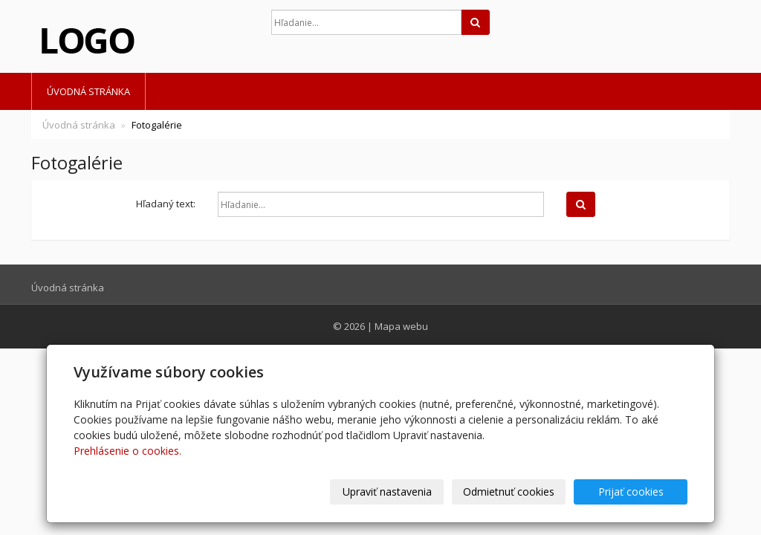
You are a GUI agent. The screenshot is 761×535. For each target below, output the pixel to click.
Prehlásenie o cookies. (127, 451)
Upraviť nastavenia (387, 491)
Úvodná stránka (88, 91)
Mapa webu (401, 326)
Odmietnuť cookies (508, 491)
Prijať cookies (631, 491)
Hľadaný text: (165, 203)
